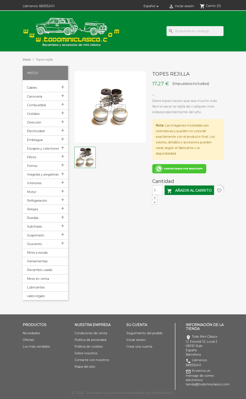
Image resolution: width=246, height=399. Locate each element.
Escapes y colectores (43, 148)
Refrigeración (37, 201)
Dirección (34, 122)
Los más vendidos (36, 346)
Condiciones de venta (91, 333)
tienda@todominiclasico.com (208, 384)
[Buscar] (195, 31)
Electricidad (35, 131)
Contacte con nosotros (92, 360)
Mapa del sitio (85, 367)
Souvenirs (34, 244)
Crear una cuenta (139, 346)
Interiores (34, 183)
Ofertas (28, 340)
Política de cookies (89, 346)
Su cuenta (136, 325)
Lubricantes (36, 287)
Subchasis (34, 226)
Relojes (32, 209)
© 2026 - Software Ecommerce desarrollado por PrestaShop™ (123, 393)
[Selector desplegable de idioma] (151, 6)
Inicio (32, 73)
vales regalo (36, 296)
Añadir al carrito (189, 191)
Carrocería (34, 96)
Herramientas (37, 261)
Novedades (31, 333)
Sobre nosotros (86, 353)
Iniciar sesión (136, 340)
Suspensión (35, 235)
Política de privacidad (90, 340)
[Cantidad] (157, 190)
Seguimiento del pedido (144, 333)
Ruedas (32, 218)
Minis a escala (37, 253)
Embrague (35, 140)
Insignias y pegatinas (43, 174)
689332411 (47, 6)
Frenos (32, 166)
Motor (31, 192)
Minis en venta (38, 279)
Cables (32, 88)
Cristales (33, 114)
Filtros (31, 157)
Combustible (36, 105)
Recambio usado (39, 270)
